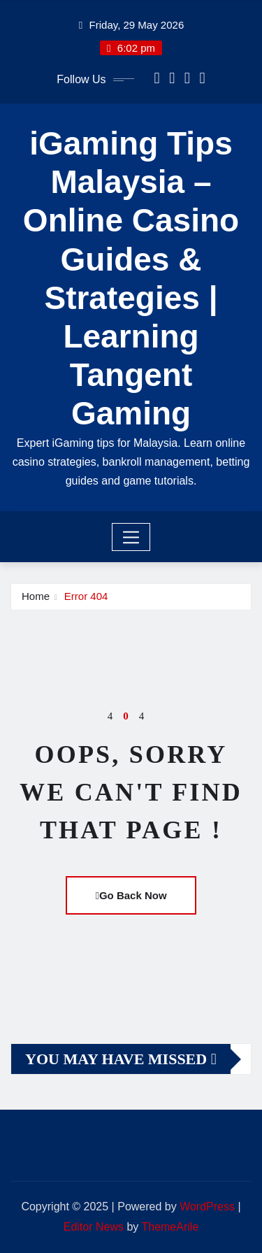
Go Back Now (130, 895)
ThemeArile (169, 1227)
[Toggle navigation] (131, 537)
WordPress (207, 1206)
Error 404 (86, 596)
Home (36, 596)
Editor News (94, 1227)
